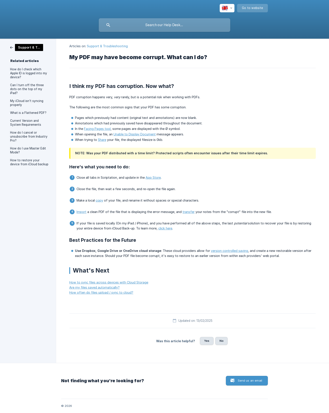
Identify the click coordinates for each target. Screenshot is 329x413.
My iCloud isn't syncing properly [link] (26, 103)
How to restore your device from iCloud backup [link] (29, 162)
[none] (227, 8)
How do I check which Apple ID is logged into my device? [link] (28, 73)
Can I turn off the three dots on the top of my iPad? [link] (27, 89)
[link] (26, 47)
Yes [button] (206, 340)
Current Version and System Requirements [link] (25, 122)
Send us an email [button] (250, 380)
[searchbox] (164, 25)
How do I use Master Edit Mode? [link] (28, 150)
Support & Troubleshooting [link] (107, 46)
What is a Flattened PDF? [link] (28, 113)
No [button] (221, 340)
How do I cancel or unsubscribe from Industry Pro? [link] (29, 136)
